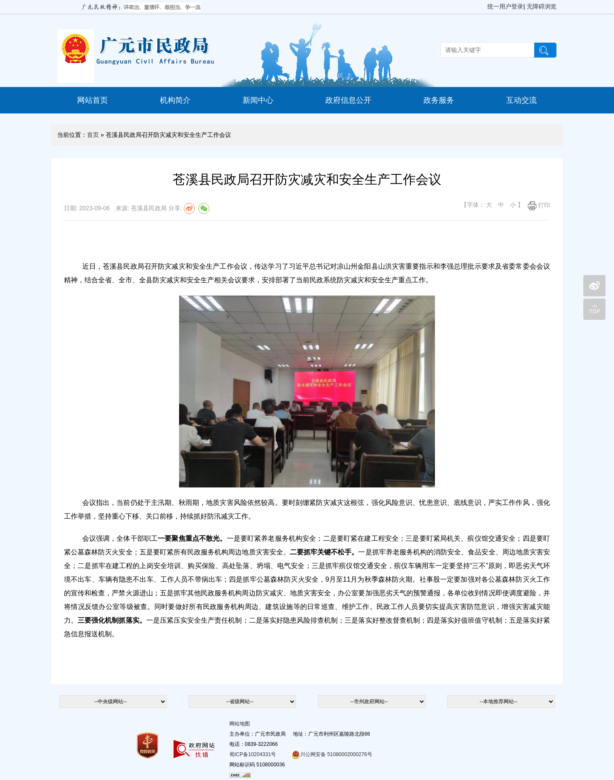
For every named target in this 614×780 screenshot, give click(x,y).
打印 (539, 205)
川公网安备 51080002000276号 (332, 754)
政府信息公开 (348, 100)
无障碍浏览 (541, 6)
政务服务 (438, 100)
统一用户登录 (505, 6)
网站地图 (239, 724)
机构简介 (175, 100)
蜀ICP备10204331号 (252, 754)
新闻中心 (258, 100)
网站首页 (92, 100)
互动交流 (521, 100)
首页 (93, 134)
